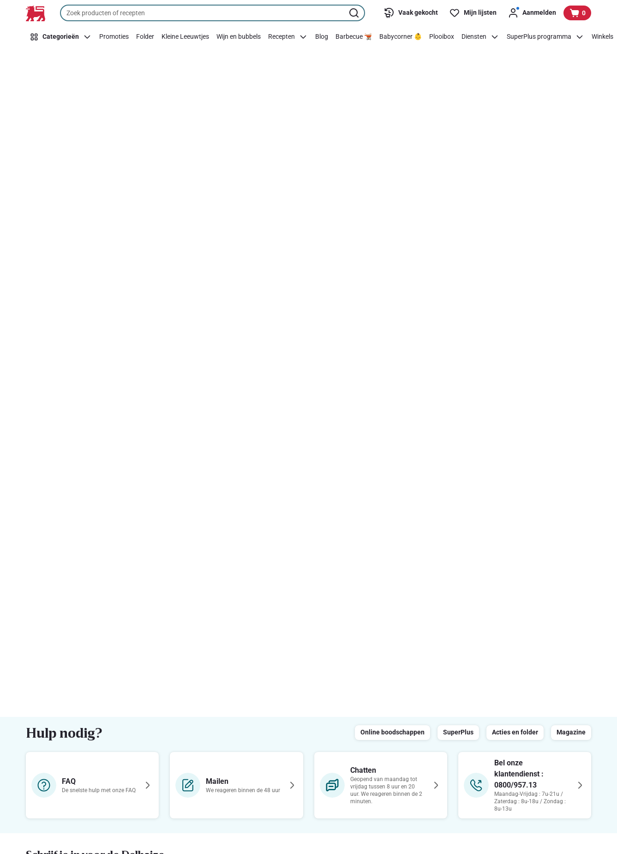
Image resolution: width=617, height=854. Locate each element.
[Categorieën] (61, 37)
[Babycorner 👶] (400, 37)
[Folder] (145, 37)
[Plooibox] (441, 37)
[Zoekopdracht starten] (355, 13)
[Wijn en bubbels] (238, 37)
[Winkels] (602, 37)
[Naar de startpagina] (35, 13)
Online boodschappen (392, 732)
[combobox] (212, 13)
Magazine (571, 732)
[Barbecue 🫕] (354, 37)
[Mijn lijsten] (472, 13)
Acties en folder (515, 732)
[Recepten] (287, 37)
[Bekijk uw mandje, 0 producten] (577, 13)
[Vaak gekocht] (411, 13)
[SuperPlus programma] (545, 37)
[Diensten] (480, 37)
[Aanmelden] (532, 13)
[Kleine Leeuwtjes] (185, 37)
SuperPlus (458, 732)
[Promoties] (114, 37)
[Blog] (321, 37)
